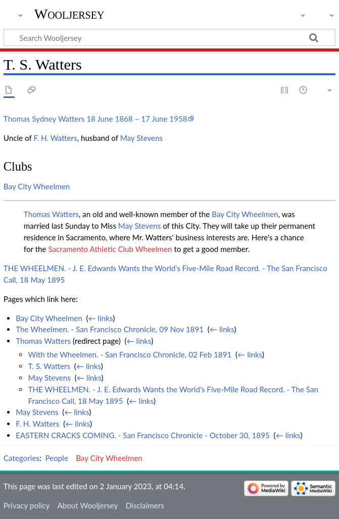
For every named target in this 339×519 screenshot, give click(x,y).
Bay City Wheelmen (37, 186)
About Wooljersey (87, 505)
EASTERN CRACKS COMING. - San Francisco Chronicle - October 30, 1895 (143, 435)
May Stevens (141, 137)
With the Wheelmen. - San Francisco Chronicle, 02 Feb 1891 (129, 354)
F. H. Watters (55, 137)
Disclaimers (145, 505)
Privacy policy (27, 505)
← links (100, 318)
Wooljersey (69, 14)
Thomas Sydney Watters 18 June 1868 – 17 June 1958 (95, 118)
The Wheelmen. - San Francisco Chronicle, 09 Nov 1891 (110, 329)
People (56, 457)
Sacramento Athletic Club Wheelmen (110, 248)
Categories (21, 457)
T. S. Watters (49, 366)
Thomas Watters (51, 214)
